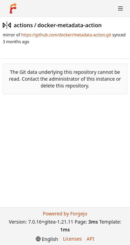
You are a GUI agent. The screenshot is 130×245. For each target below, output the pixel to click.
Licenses (72, 238)
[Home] (13, 8)
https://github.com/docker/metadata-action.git (66, 35)
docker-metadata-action (70, 25)
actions (23, 25)
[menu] (47, 239)
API (90, 238)
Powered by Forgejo (65, 213)
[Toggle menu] (120, 8)
